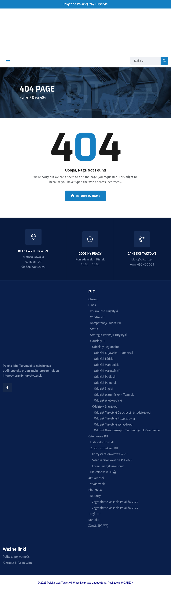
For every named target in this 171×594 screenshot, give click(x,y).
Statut (94, 329)
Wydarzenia (98, 486)
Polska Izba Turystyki (104, 311)
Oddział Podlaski (105, 377)
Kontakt (93, 523)
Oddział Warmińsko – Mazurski (115, 396)
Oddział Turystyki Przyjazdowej (115, 420)
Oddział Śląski (103, 390)
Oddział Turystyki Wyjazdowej (114, 426)
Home (24, 98)
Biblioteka (95, 492)
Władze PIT (97, 317)
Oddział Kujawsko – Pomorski (114, 353)
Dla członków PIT (103, 474)
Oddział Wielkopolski (108, 402)
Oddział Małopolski (107, 365)
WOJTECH (127, 586)
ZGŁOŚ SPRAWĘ (98, 529)
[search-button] (164, 61)
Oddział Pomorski (106, 383)
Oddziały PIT (98, 341)
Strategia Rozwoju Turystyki (109, 335)
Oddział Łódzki (104, 359)
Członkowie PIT (98, 438)
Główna (93, 299)
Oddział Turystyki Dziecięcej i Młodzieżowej (123, 414)
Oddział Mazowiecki (107, 371)
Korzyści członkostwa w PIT (110, 456)
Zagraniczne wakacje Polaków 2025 (115, 505)
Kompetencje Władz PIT (106, 323)
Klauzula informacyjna (18, 566)
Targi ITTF (94, 517)
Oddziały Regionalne (106, 347)
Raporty (95, 499)
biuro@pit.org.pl (142, 259)
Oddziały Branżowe (105, 408)
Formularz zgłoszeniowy (108, 468)
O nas (92, 305)
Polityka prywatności (17, 560)
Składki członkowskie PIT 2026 (112, 462)
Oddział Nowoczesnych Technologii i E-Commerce (128, 432)
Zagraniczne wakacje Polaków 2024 (115, 511)
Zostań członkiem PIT (104, 450)
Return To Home (85, 196)
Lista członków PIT (102, 444)
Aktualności (96, 480)
